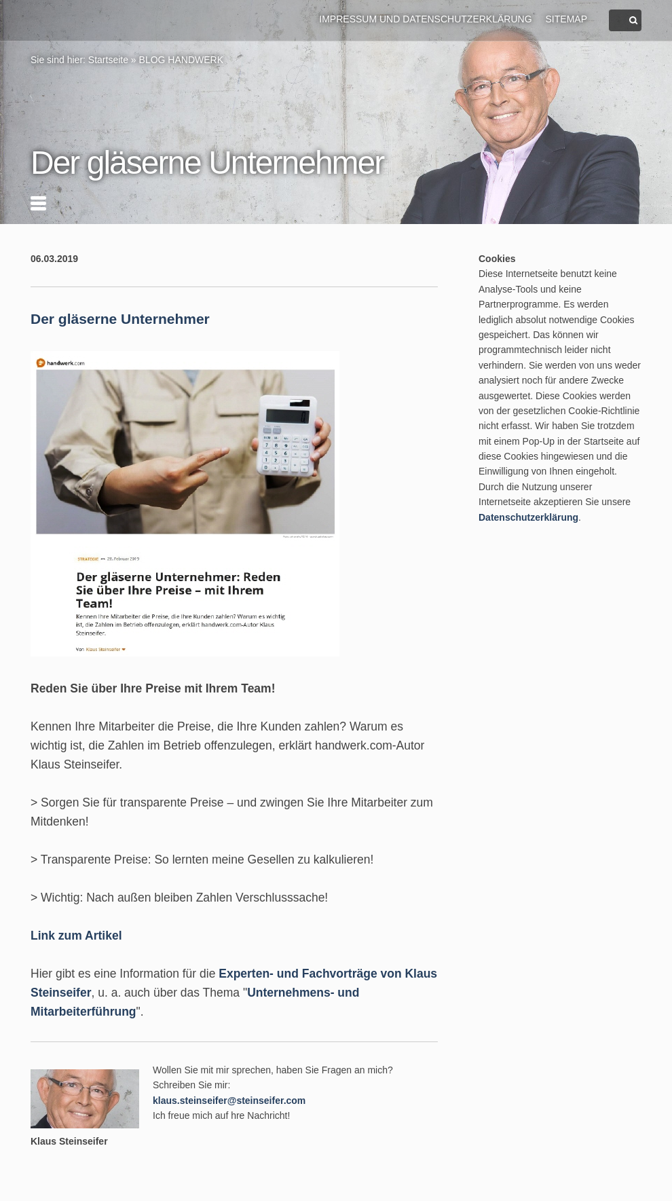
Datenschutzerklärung (528, 517)
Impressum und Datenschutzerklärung (425, 19)
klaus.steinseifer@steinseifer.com (229, 1100)
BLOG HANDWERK (181, 59)
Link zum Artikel (76, 935)
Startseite (108, 59)
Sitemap (566, 19)
